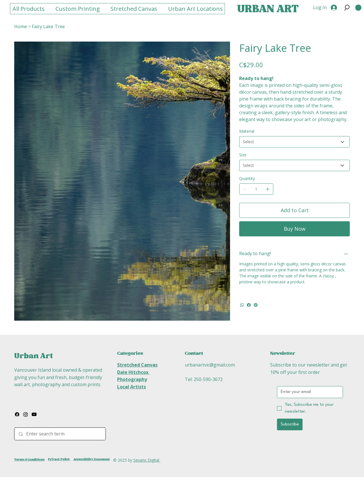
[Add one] (267, 189)
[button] (347, 8)
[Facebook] (249, 305)
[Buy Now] (294, 228)
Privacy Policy (59, 459)
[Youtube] (34, 414)
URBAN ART (268, 9)
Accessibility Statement (91, 459)
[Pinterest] (255, 305)
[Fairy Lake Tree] (48, 26)
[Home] (20, 26)
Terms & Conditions (29, 459)
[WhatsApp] (242, 305)
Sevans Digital (146, 460)
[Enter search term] (60, 434)
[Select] (294, 142)
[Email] (308, 392)
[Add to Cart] (294, 210)
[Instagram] (25, 414)
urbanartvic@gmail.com (210, 365)
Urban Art (33, 356)
